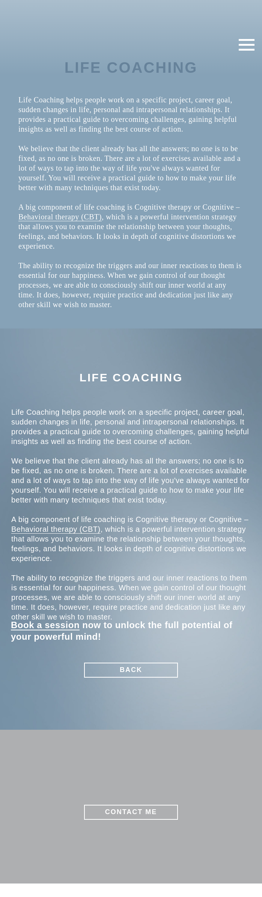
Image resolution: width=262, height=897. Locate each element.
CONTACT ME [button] (131, 812)
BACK (131, 670)
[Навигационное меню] (246, 45)
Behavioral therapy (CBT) (60, 217)
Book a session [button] (45, 625)
